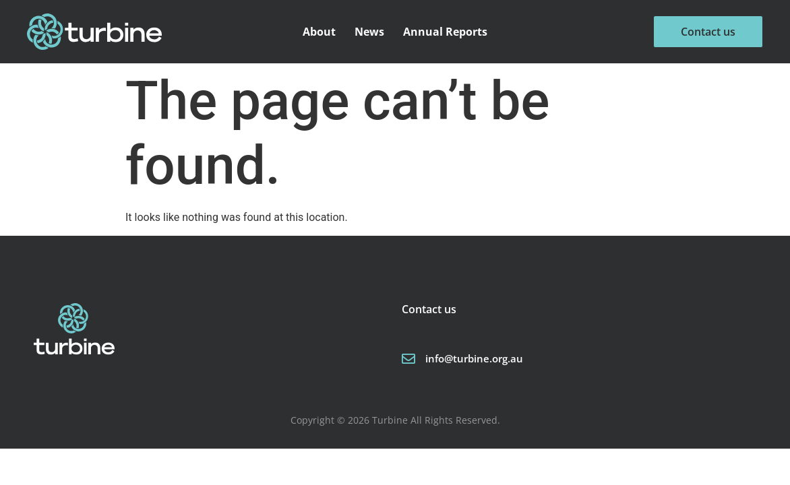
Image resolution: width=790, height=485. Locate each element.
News (369, 31)
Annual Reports (445, 31)
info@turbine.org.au (474, 358)
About (319, 31)
